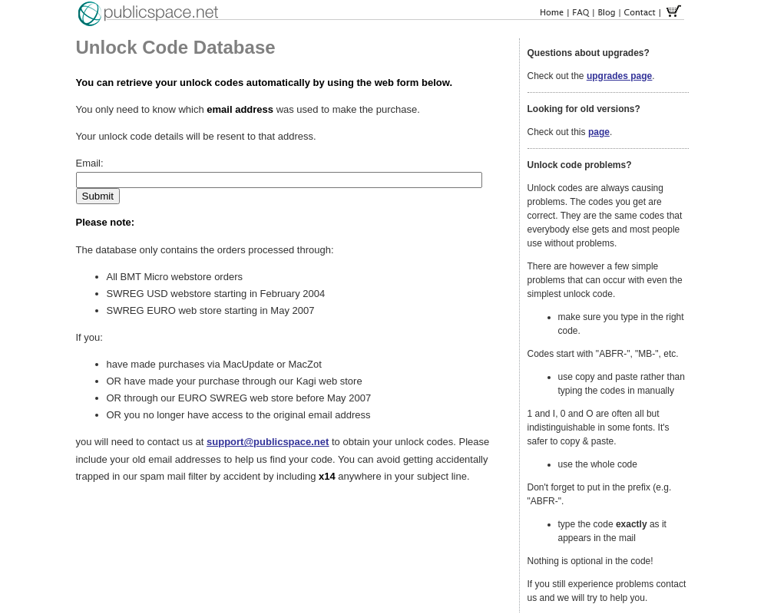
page (599, 132)
